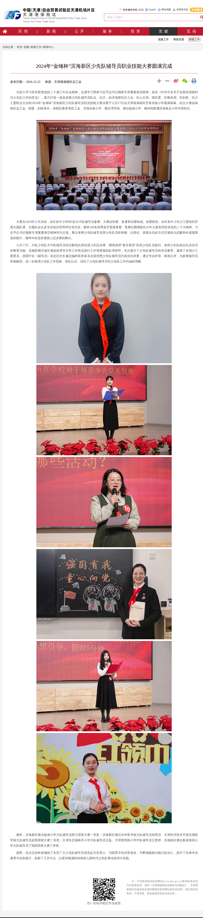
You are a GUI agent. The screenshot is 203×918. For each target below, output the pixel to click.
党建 (26, 47)
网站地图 (164, 9)
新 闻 (56, 31)
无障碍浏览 (180, 9)
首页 (19, 47)
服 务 (112, 31)
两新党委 (178, 39)
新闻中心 (48, 47)
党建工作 (163, 39)
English (150, 9)
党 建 (163, 31)
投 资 (135, 31)
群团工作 (194, 39)
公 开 (84, 31)
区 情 (27, 31)
